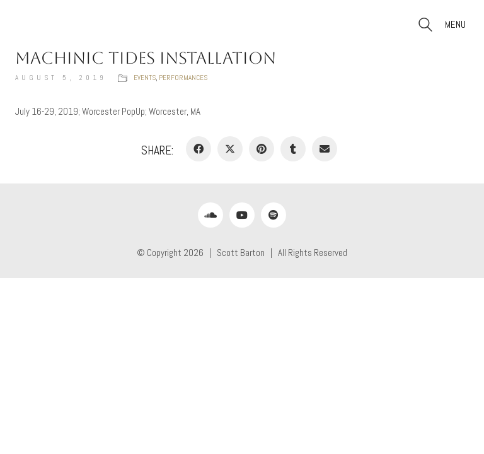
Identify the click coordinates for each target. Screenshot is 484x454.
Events (145, 77)
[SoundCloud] (210, 215)
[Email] (324, 148)
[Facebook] (198, 148)
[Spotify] (273, 215)
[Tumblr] (293, 148)
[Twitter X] (230, 148)
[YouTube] (242, 215)
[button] (457, 24)
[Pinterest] (261, 148)
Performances (183, 77)
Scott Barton (241, 253)
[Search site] (425, 26)
